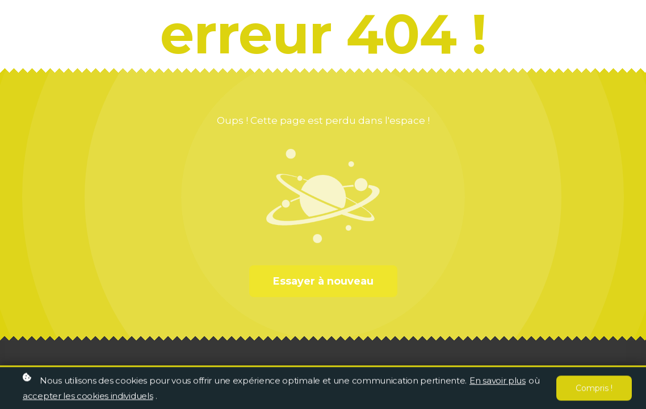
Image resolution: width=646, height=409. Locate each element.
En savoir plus (497, 381)
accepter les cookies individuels (88, 396)
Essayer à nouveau (323, 281)
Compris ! (594, 389)
